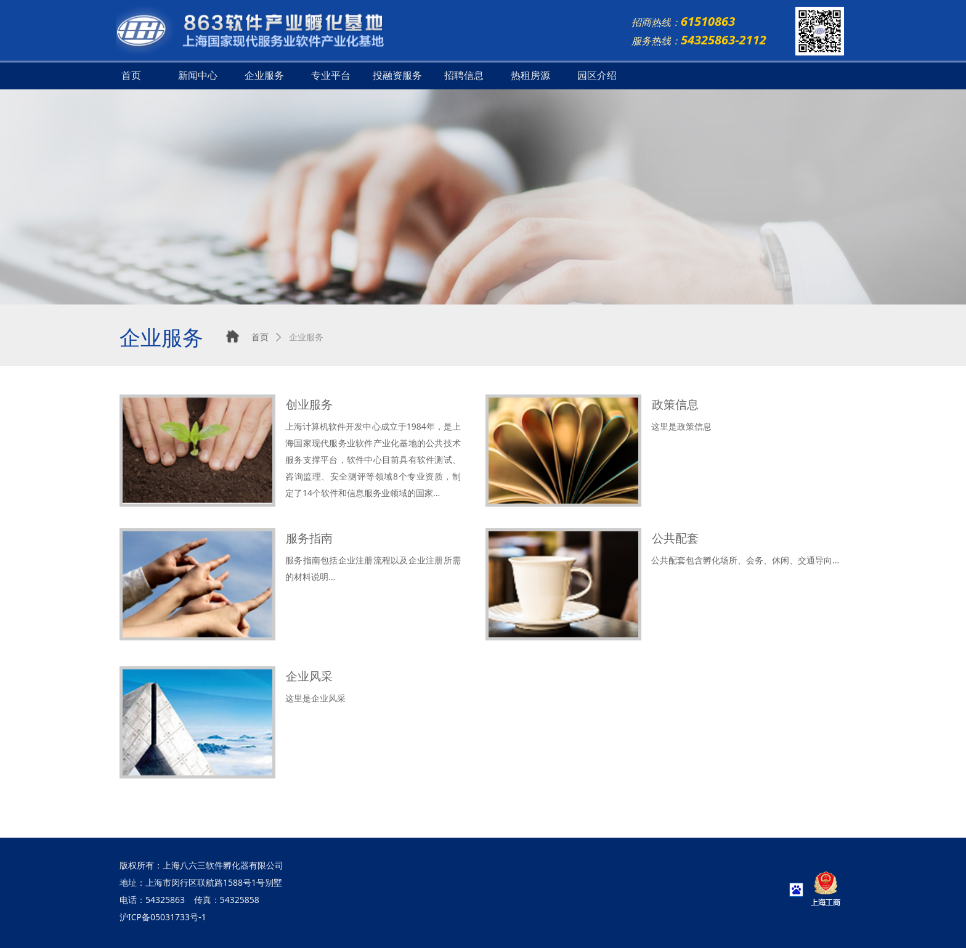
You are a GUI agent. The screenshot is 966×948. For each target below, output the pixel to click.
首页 (131, 75)
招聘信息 (464, 75)
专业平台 (331, 75)
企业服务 (264, 75)
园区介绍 (597, 75)
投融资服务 (397, 75)
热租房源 (530, 75)
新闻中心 (197, 75)
